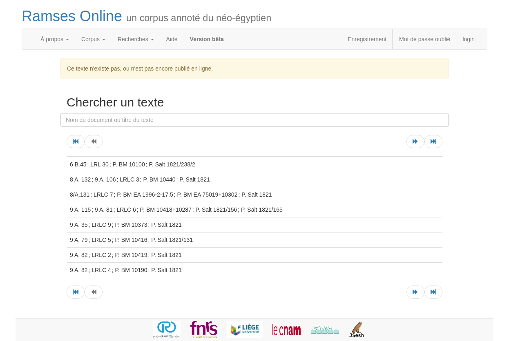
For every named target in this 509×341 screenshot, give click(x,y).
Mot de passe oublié (424, 39)
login (468, 39)
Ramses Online (146, 16)
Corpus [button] (93, 39)
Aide (172, 39)
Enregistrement (367, 39)
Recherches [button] (136, 39)
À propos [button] (54, 39)
